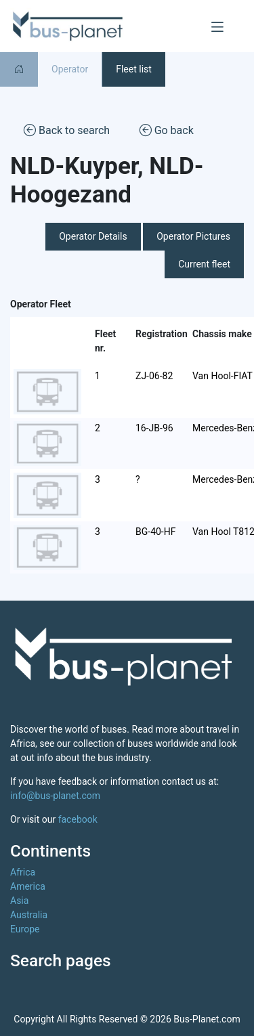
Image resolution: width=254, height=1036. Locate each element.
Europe (24, 929)
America (27, 886)
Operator (69, 69)
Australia (28, 914)
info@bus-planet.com (55, 795)
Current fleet (204, 264)
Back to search (67, 130)
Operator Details (93, 236)
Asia (19, 900)
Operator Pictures (193, 236)
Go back (167, 130)
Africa (22, 872)
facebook (78, 819)
